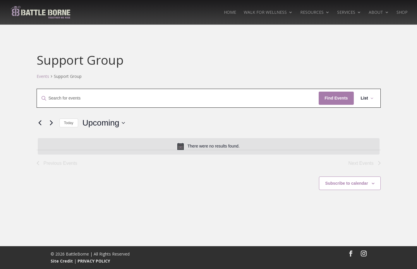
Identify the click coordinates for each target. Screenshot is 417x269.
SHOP (402, 12)
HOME (230, 12)
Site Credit (62, 261)
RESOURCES (312, 12)
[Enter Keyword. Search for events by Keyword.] (178, 98)
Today (68, 123)
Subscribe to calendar (346, 183)
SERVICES (346, 12)
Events (43, 76)
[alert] (209, 146)
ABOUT (376, 12)
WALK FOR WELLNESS (265, 12)
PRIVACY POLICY (94, 261)
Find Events (336, 98)
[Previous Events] (40, 122)
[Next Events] (51, 122)
